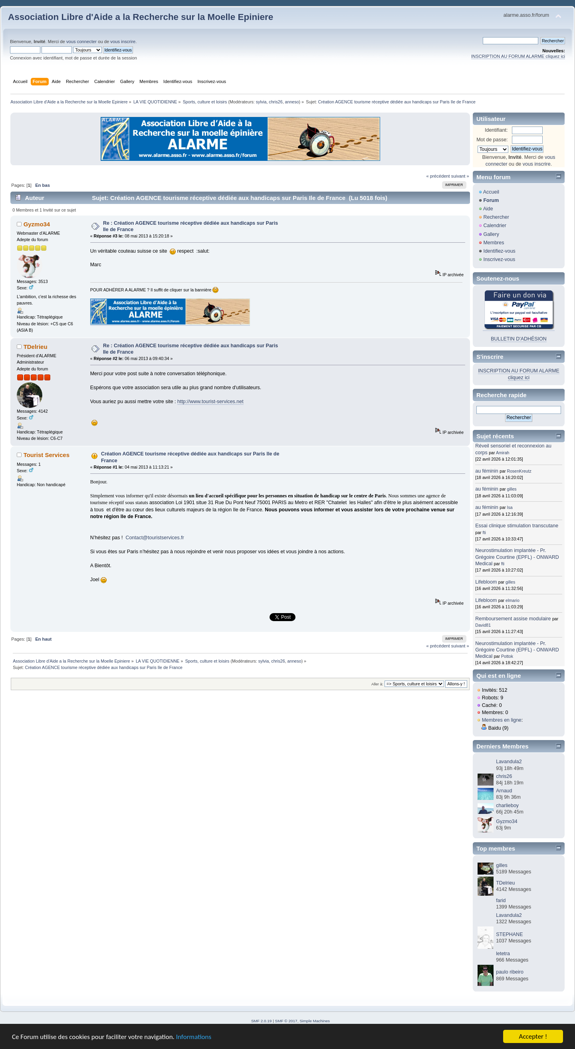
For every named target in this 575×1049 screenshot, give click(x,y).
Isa (510, 507)
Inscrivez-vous (499, 259)
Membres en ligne (501, 720)
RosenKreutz (519, 471)
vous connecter (81, 41)
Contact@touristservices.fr (154, 537)
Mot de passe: (492, 140)
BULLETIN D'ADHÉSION (519, 339)
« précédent (438, 176)
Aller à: (377, 684)
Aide (488, 209)
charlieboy (507, 805)
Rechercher (496, 217)
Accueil (491, 192)
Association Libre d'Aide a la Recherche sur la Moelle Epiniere (140, 17)
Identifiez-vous (499, 251)
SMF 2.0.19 (261, 1021)
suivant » (460, 176)
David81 (483, 625)
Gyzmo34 (37, 224)
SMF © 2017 (286, 1021)
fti (484, 532)
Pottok (507, 656)
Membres (493, 242)
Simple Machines (314, 1021)
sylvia (261, 101)
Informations (193, 1037)
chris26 (275, 101)
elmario (512, 600)
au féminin (486, 471)
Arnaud (504, 791)
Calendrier (494, 225)
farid (501, 900)
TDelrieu (36, 346)
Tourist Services (46, 454)
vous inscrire (122, 41)
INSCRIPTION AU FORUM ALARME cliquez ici (518, 56)
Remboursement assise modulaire (513, 618)
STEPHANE (509, 934)
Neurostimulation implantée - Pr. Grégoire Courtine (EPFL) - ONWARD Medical (517, 557)
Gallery (491, 234)
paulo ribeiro (509, 972)
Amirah (503, 452)
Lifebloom (486, 582)
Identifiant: (496, 130)
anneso (292, 101)
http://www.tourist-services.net (210, 401)
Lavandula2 (508, 761)
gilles (512, 489)
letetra (503, 953)
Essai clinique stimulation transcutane (516, 525)
